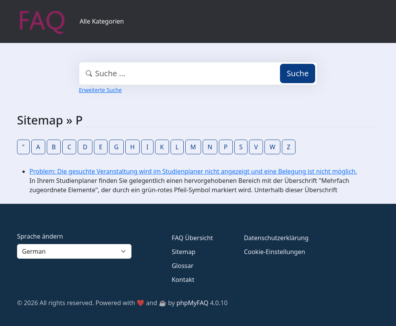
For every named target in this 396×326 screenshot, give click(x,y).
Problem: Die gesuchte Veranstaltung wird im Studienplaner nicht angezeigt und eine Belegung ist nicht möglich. (193, 171)
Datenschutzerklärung (276, 238)
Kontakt (183, 279)
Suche (298, 73)
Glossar (182, 265)
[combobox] (198, 73)
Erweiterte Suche (100, 90)
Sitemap (184, 251)
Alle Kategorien (102, 21)
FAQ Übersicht (192, 238)
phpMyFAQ (192, 303)
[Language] (74, 251)
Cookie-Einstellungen (274, 251)
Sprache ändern (40, 236)
